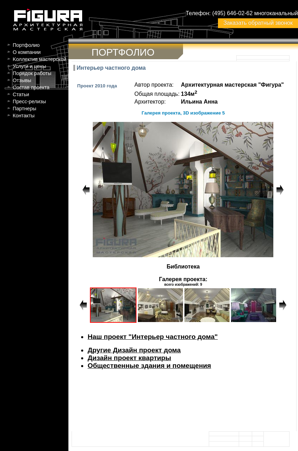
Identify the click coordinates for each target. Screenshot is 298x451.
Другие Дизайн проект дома (134, 350)
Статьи (21, 94)
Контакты (24, 115)
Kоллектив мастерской (39, 59)
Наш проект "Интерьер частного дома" (152, 336)
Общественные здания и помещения (149, 365)
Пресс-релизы (29, 101)
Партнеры (24, 108)
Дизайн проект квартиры (129, 358)
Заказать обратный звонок (257, 23)
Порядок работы (32, 73)
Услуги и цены (29, 66)
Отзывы (22, 80)
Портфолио (26, 45)
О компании (27, 52)
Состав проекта (31, 87)
